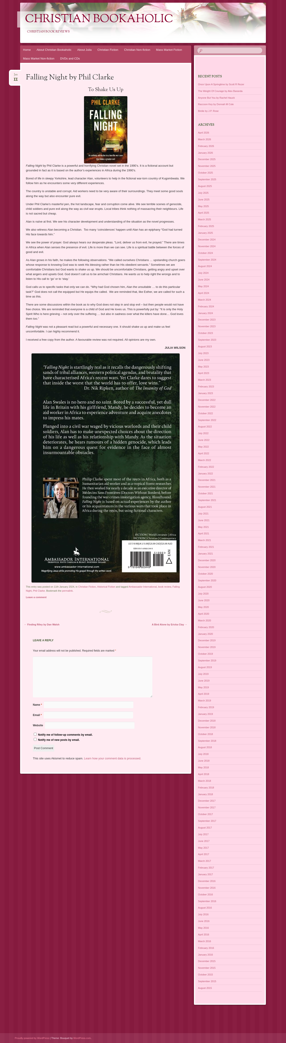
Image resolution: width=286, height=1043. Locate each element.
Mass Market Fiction (169, 49)
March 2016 (204, 941)
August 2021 (205, 507)
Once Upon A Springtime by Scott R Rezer (221, 84)
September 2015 (207, 981)
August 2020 (205, 587)
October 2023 (205, 333)
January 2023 (205, 393)
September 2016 (207, 901)
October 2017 (205, 814)
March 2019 (204, 700)
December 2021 (206, 480)
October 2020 (205, 573)
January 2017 (205, 874)
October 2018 (205, 734)
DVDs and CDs (70, 58)
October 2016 (205, 894)
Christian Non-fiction (137, 49)
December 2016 (206, 881)
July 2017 (203, 834)
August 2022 (205, 426)
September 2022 (207, 420)
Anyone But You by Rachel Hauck (216, 97)
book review (164, 586)
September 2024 (207, 259)
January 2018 (205, 794)
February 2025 (206, 226)
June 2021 (203, 520)
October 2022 (205, 413)
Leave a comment (36, 597)
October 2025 (205, 172)
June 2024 (203, 279)
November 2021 (206, 486)
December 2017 (206, 800)
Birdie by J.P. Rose (208, 111)
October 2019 (205, 653)
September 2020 (207, 580)
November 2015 (206, 968)
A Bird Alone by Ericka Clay (169, 624)
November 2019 (206, 647)
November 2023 (206, 326)
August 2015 (205, 988)
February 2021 (206, 547)
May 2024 (203, 286)
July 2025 (203, 192)
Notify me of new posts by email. (59, 739)
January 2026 (205, 152)
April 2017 (203, 854)
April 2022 (203, 453)
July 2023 (203, 353)
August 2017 (205, 827)
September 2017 (207, 821)
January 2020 (205, 634)
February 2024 (206, 306)
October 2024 (205, 253)
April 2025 (203, 212)
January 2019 (205, 714)
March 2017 (204, 861)
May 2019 (203, 687)
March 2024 (204, 299)
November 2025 (206, 166)
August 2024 (205, 266)
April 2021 (203, 533)
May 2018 (203, 767)
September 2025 (207, 179)
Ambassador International (143, 586)
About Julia (84, 49)
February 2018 (206, 787)
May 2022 (203, 446)
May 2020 (203, 607)
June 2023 (203, 360)
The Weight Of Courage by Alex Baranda (220, 91)
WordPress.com (82, 1038)
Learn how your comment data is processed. (112, 758)
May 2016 (203, 927)
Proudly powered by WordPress (32, 1038)
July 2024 (203, 273)
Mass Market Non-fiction (38, 58)
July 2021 (203, 513)
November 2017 (206, 807)
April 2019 (203, 694)
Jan (16, 76)
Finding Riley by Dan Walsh (41, 624)
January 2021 (205, 553)
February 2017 (206, 867)
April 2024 (203, 293)
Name (37, 704)
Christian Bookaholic (99, 19)
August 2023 (205, 346)
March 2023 (204, 379)
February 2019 (206, 707)
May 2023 (203, 366)
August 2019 (205, 667)
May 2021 (203, 527)
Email (37, 715)
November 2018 (206, 727)
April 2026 (203, 132)
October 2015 (205, 974)
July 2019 (203, 674)
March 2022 (204, 460)
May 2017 (203, 847)
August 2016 (205, 907)
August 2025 (205, 186)
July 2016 (203, 914)
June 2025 (203, 199)
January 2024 (205, 313)
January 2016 (205, 954)
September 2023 (207, 339)
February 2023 (206, 386)
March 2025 (204, 219)
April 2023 (203, 373)
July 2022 (203, 433)
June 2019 (203, 680)
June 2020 (203, 600)
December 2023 (206, 319)
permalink (67, 590)
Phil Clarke (39, 590)
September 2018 (207, 740)
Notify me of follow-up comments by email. (65, 734)
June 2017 (203, 841)
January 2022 (205, 473)
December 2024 (206, 239)
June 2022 (203, 440)
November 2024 (206, 246)
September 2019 (207, 660)
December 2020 (206, 560)
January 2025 (205, 233)
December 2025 (206, 159)
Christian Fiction (107, 49)
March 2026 (204, 139)
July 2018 (203, 754)
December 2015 (206, 961)
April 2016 (203, 934)
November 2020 (206, 567)
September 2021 (207, 500)
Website (38, 725)
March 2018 (204, 781)
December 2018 (206, 720)
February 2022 (206, 466)
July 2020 (203, 593)
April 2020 (203, 613)
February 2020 (206, 627)
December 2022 (206, 400)
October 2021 (205, 493)
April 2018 (203, 774)
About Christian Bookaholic (54, 49)
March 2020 (204, 620)
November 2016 (206, 887)
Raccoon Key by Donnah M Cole (216, 104)
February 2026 (206, 146)
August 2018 (205, 747)
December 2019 (206, 640)
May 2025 (203, 206)
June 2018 (203, 760)
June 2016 (203, 921)
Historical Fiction (106, 586)
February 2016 (206, 948)
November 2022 (206, 406)
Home (27, 49)
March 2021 (204, 540)
